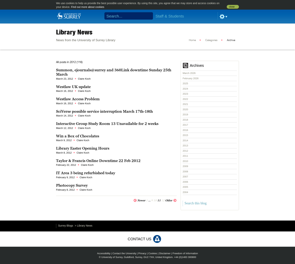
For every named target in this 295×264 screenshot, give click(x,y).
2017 (185, 124)
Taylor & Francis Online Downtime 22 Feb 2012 (98, 161)
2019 (185, 114)
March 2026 (189, 73)
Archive (231, 40)
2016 (185, 130)
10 (155, 200)
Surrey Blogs (65, 225)
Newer (139, 200)
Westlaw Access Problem (78, 99)
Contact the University (124, 253)
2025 (185, 83)
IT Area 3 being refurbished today (85, 173)
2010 (185, 161)
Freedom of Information (185, 253)
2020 (185, 109)
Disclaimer (165, 253)
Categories (211, 40)
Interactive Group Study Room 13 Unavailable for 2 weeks (107, 124)
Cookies (152, 253)
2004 (185, 192)
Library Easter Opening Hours (82, 148)
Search (148, 16)
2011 (185, 155)
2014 (185, 140)
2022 (185, 99)
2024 (185, 88)
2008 (185, 171)
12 (163, 200)
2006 (185, 181)
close (232, 6)
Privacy (142, 253)
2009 (185, 166)
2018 (185, 119)
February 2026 (191, 78)
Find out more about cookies (87, 6)
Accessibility (103, 253)
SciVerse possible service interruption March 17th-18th (104, 111)
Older (171, 200)
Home (192, 40)
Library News (74, 32)
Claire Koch (84, 78)
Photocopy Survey (72, 185)
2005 (185, 187)
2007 (185, 176)
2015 (185, 135)
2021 (185, 104)
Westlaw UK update (73, 87)
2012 (185, 150)
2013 (185, 145)
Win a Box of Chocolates (77, 136)
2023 (185, 93)
